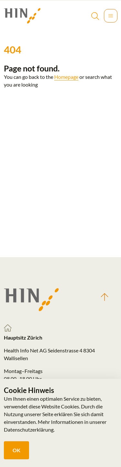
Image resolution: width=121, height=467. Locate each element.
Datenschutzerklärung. (29, 429)
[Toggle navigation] (110, 15)
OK (16, 450)
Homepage (66, 77)
